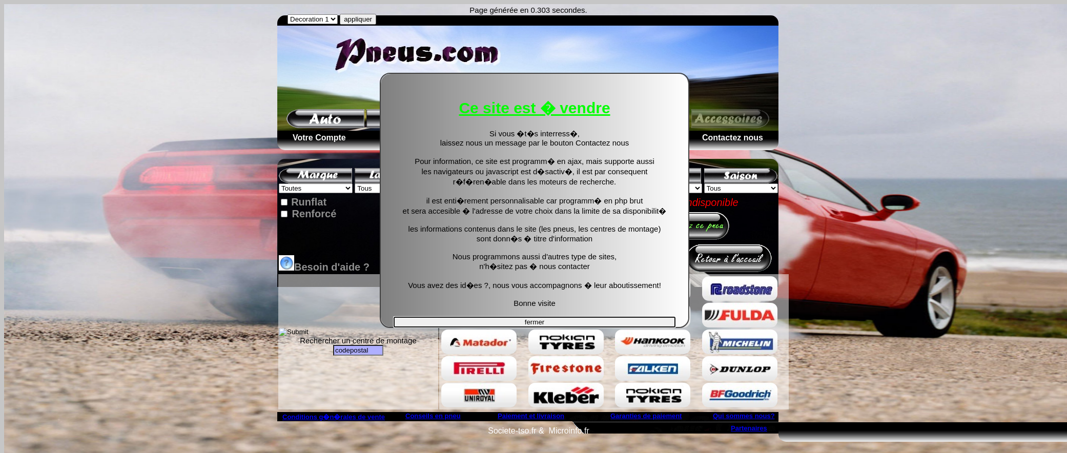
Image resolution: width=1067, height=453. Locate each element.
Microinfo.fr (569, 430)
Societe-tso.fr (512, 430)
